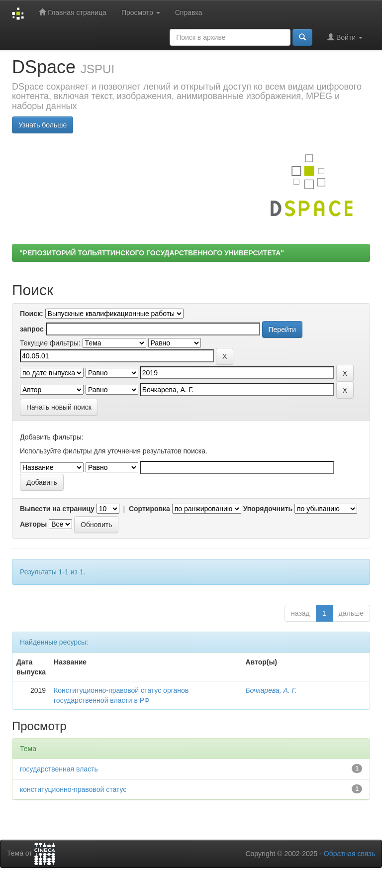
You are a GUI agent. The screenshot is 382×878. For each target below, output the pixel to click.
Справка (188, 12)
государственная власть (59, 769)
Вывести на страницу (57, 509)
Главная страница (72, 12)
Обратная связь (349, 854)
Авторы (33, 524)
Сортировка (149, 509)
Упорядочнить (267, 509)
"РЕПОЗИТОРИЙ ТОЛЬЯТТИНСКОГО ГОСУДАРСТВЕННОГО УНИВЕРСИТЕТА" (151, 253)
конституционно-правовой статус (73, 789)
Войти (345, 37)
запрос (32, 329)
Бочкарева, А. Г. (270, 690)
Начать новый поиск (59, 407)
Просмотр (140, 12)
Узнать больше (42, 125)
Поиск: (31, 314)
